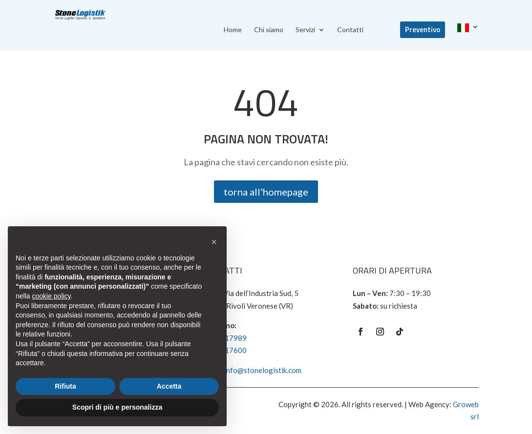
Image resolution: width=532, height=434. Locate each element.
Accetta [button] (169, 386)
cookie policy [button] (51, 296)
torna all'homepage (266, 191)
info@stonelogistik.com (262, 370)
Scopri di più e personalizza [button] (117, 407)
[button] (214, 242)
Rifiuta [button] (65, 386)
